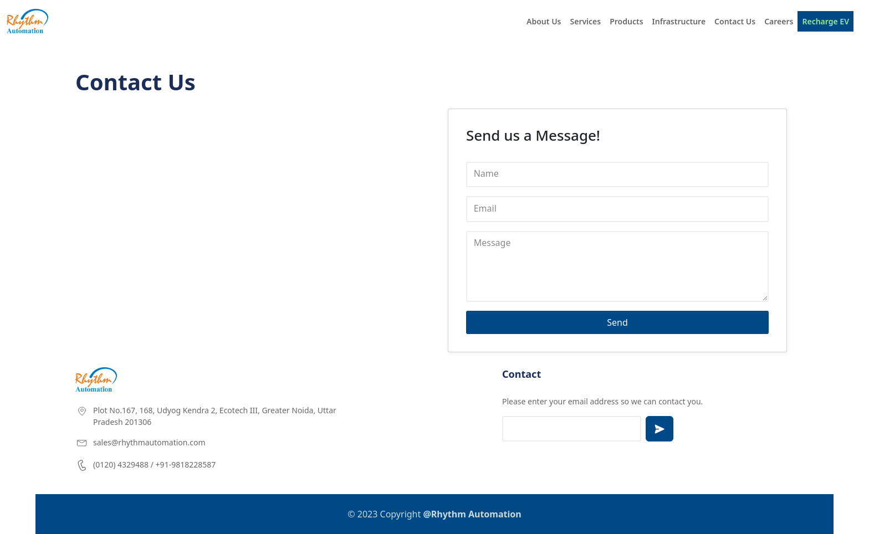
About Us (543, 21)
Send (617, 322)
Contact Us (734, 21)
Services (585, 21)
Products (626, 21)
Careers (778, 21)
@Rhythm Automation (472, 514)
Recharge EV (825, 21)
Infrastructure (679, 21)
